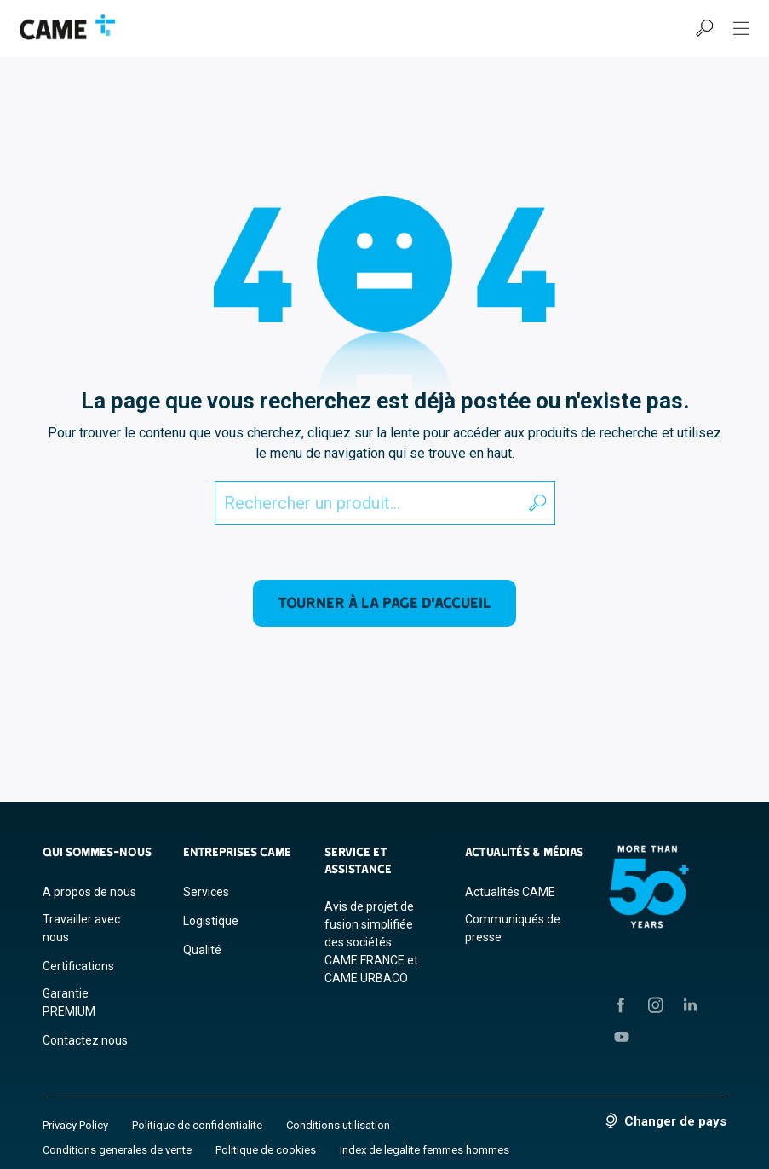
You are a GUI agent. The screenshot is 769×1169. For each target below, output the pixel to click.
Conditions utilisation (338, 1125)
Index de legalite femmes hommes (424, 1149)
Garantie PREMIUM (69, 1002)
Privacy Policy (75, 1125)
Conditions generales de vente (117, 1149)
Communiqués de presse (512, 928)
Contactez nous (85, 1040)
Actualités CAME (510, 892)
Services (206, 892)
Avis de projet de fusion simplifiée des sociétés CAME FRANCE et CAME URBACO (371, 942)
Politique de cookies (265, 1149)
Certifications (78, 966)
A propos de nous (89, 892)
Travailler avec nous (81, 928)
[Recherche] (704, 28)
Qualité (202, 950)
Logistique (210, 921)
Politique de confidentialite (197, 1125)
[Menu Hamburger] (742, 28)
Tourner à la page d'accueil (384, 602)
